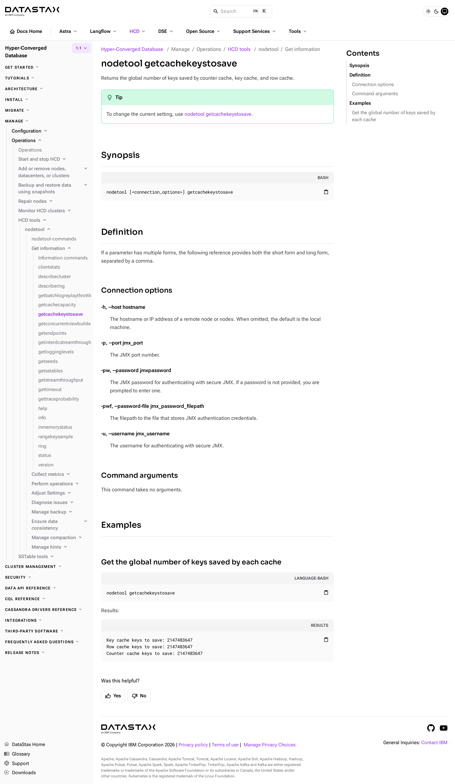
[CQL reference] (47, 599)
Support (16, 763)
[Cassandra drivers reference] (47, 609)
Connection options (136, 290)
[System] (444, 11)
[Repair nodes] (53, 201)
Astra (68, 31)
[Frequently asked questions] (47, 642)
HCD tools (239, 49)
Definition (122, 232)
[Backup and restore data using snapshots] (53, 189)
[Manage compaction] (60, 538)
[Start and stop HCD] (53, 159)
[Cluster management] (47, 566)
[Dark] (436, 11)
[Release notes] (47, 652)
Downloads (20, 772)
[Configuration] (50, 131)
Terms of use (225, 745)
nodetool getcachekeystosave (218, 114)
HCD (138, 31)
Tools (298, 31)
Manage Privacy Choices (269, 745)
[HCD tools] (53, 220)
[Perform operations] (60, 484)
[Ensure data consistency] (60, 525)
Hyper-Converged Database (132, 49)
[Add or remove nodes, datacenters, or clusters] (53, 172)
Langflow (104, 31)
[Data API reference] (47, 588)
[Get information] (60, 248)
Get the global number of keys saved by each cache (191, 562)
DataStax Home (24, 744)
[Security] (47, 577)
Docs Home (25, 31)
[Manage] (47, 121)
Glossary (17, 754)
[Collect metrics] (60, 474)
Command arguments (139, 475)
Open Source (203, 31)
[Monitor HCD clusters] (53, 211)
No (139, 696)
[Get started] (47, 67)
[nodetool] (56, 229)
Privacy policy (193, 745)
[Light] (428, 11)
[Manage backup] (60, 512)
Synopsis (120, 155)
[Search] (241, 11)
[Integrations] (47, 620)
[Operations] (50, 141)
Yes (113, 696)
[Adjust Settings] (60, 493)
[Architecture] (47, 89)
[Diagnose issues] (60, 502)
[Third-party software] (47, 631)
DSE (166, 31)
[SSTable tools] (53, 557)
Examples (121, 525)
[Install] (47, 99)
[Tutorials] (47, 78)
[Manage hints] (60, 547)
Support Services (255, 31)
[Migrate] (47, 110)
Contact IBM (434, 742)
